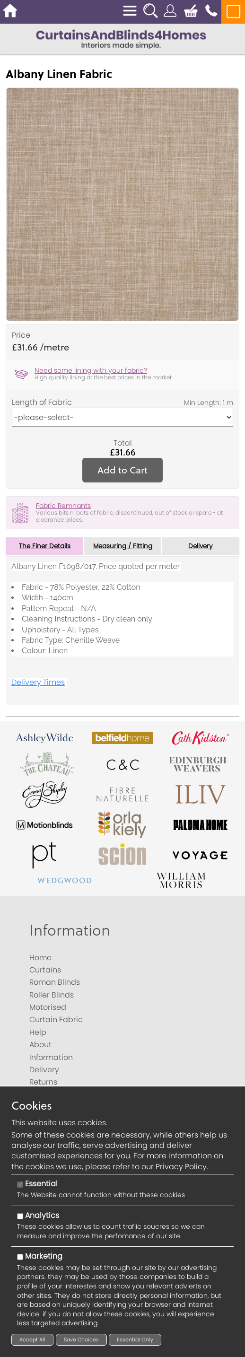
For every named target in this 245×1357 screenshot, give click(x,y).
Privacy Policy (181, 1166)
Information (69, 929)
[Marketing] (20, 1257)
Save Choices (81, 1339)
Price (21, 335)
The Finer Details (44, 546)
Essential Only (135, 1339)
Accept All (32, 1339)
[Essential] (20, 1185)
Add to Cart (122, 470)
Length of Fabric (42, 402)
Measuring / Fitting (123, 546)
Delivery (200, 546)
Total (123, 443)
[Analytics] (20, 1216)
